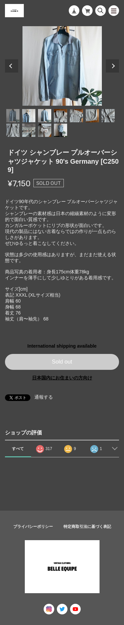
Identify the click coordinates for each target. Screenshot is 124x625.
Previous (11, 66)
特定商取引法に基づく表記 (87, 526)
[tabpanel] (62, 66)
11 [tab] (60, 130)
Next (112, 66)
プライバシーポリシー (33, 526)
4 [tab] (60, 115)
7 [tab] (108, 115)
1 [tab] (13, 115)
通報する (43, 397)
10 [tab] (44, 130)
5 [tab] (76, 115)
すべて (18, 448)
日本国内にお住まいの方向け (62, 377)
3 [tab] (44, 115)
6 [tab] (92, 115)
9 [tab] (28, 130)
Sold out (62, 362)
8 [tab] (13, 130)
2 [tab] (28, 115)
